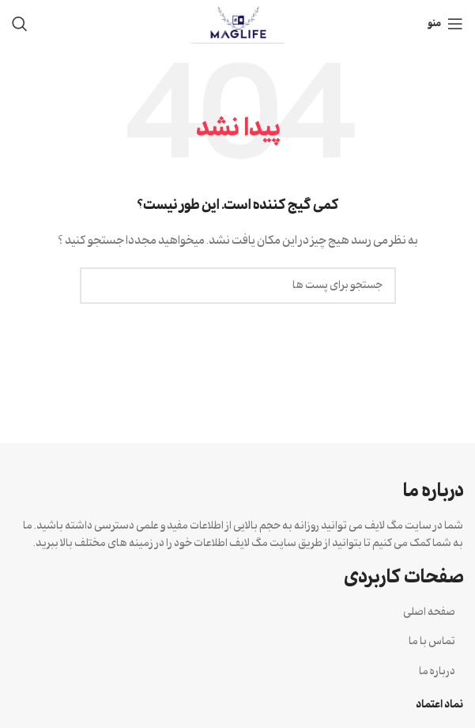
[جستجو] (20, 24)
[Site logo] (237, 24)
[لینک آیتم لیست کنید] (237, 612)
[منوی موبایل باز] (445, 24)
